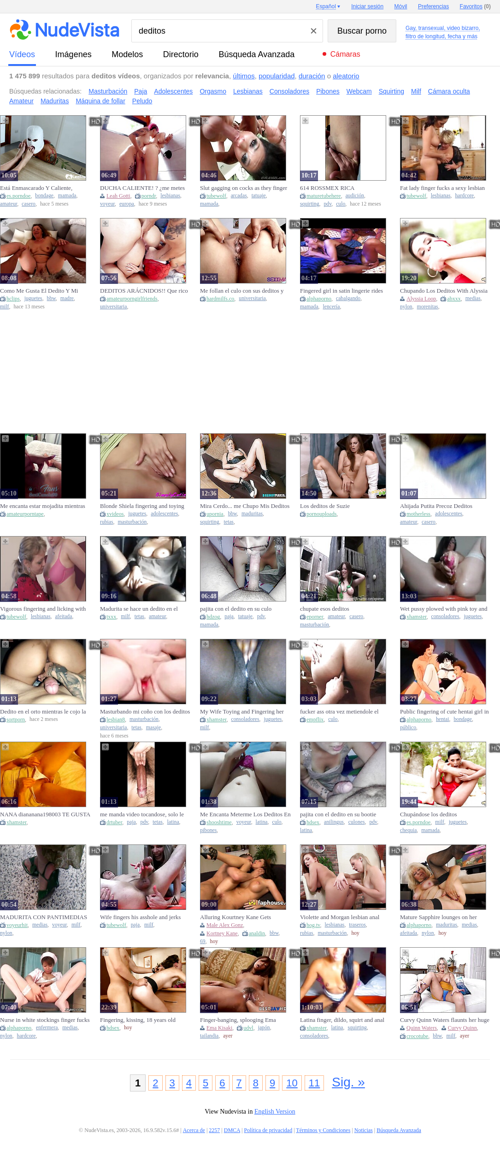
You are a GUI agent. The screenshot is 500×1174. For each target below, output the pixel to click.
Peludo (142, 101)
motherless (418, 514)
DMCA (232, 1130)
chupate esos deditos (324, 608)
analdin (257, 933)
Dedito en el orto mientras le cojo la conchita (43, 711)
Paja (140, 91)
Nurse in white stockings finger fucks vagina (45, 1020)
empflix (315, 719)
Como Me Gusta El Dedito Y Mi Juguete (39, 291)
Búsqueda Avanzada (256, 54)
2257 (214, 1130)
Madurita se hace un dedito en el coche (139, 609)
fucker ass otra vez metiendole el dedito (339, 711)
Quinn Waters (421, 1028)
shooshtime (219, 822)
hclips (13, 298)
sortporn (15, 719)
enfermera (47, 1028)
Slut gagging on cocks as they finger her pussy (243, 188)
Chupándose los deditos (428, 814)
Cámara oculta (449, 91)
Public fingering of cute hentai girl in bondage (444, 711)
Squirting (391, 91)
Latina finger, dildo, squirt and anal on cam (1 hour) (342, 1020)
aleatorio (346, 76)
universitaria (113, 307)
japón (264, 1028)
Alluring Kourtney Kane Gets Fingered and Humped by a (235, 917)
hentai (442, 719)
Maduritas (55, 101)
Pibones (328, 91)
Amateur (21, 101)
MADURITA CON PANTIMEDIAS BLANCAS (43, 917)
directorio (181, 54)
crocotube (417, 1036)
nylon (406, 307)
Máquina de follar (100, 101)
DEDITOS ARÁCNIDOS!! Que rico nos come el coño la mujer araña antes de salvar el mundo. (144, 291)
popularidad (276, 76)
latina (173, 822)
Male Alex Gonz (224, 925)
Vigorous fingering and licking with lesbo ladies (43, 609)
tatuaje (259, 196)
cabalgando (348, 298)
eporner (314, 617)
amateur (8, 204)
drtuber (114, 822)
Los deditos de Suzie (325, 505)
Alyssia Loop (421, 298)
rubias (106, 522)
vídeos (22, 54)
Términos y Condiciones (323, 1130)
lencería (331, 307)
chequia (408, 830)
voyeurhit (17, 925)
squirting (309, 204)
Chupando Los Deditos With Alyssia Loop (444, 291)
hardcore (464, 196)
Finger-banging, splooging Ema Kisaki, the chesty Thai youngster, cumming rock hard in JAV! (241, 1020)
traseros (357, 925)
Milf (416, 91)
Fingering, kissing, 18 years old (138, 1019)
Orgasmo (213, 91)
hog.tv (313, 925)
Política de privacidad (268, 1130)
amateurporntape (25, 514)
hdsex (312, 822)
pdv (327, 204)
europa (126, 204)
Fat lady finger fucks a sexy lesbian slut (442, 188)
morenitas (427, 307)
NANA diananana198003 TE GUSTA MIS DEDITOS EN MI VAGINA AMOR (45, 814)
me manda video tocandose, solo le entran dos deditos (142, 814)
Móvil (400, 6)
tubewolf (216, 196)
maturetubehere (323, 196)
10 (291, 1083)
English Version (274, 1111)
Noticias (363, 1130)
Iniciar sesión (367, 6)
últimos (244, 76)
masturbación (132, 522)
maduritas (252, 514)
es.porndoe (18, 196)
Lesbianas (248, 91)
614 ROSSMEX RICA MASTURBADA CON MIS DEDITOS (334, 188)
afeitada (63, 616)
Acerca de (194, 1130)
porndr (148, 196)
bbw (51, 298)
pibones (208, 830)
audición (355, 196)
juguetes (33, 298)
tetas (228, 522)
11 (314, 1083)
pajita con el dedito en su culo (235, 608)
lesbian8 (115, 719)
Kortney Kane (222, 933)
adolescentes (164, 514)
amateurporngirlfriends (132, 298)
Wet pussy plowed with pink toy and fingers (444, 609)
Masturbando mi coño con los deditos (145, 711)
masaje (153, 728)
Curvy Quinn (462, 1028)
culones (356, 822)
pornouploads (321, 514)
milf (4, 307)
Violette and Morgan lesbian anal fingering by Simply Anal (339, 917)
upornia (215, 514)
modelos (127, 54)
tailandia (209, 1036)
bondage (44, 196)
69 (203, 941)
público (408, 728)
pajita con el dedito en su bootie (338, 814)
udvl (248, 1028)
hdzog (213, 617)
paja (228, 616)
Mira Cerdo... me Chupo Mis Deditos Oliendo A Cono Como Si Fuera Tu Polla (244, 506)
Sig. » (348, 1082)
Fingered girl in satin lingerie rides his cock (341, 291)
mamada (67, 196)
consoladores (445, 616)
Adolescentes (173, 91)
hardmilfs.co (220, 298)
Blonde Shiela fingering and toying (142, 505)
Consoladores (289, 91)
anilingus (334, 822)
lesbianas (170, 196)
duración (312, 76)
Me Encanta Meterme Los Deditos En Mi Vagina (245, 814)
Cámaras (345, 54)
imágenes (73, 54)
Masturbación (107, 91)
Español (325, 6)
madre (67, 298)
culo (340, 204)
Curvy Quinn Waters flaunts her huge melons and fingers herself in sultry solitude (444, 1020)
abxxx (453, 298)
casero (28, 204)
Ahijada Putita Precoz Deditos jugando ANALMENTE (436, 506)
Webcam (359, 91)
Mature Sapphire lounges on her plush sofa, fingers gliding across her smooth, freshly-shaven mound (444, 917)
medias (473, 298)
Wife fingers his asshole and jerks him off (140, 917)
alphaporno (318, 298)
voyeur (107, 204)
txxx (111, 617)
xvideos (115, 514)
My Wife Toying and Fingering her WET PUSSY (242, 711)
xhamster (416, 617)
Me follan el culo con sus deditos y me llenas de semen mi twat (242, 291)
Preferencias (433, 6)
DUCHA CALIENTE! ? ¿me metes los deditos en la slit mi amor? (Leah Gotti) (144, 188)
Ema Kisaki (219, 1028)
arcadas (239, 196)
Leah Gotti (118, 196)
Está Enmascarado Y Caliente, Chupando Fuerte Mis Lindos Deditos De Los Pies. (45, 188)
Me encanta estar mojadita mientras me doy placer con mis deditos (42, 506)
